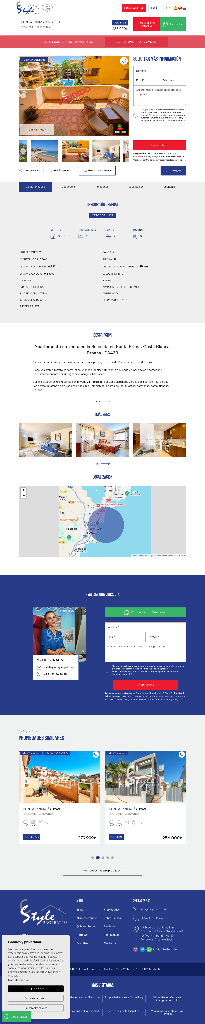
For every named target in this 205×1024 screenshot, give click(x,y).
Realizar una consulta (146, 24)
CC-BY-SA (180, 556)
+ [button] (23, 490)
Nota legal (82, 969)
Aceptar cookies (35, 988)
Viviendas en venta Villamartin (81, 997)
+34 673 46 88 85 (52, 674)
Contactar (110, 943)
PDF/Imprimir (60, 170)
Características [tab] (35, 186)
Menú (156, 8)
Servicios (109, 926)
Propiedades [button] (112, 909)
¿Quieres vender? (87, 918)
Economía (169, 186)
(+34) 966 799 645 (152, 918)
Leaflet (134, 556)
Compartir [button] (29, 170)
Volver (173, 170)
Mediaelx (154, 969)
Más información (18, 980)
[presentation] (152, 131)
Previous (22, 96)
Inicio (80, 909)
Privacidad (96, 969)
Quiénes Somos (86, 926)
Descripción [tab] (68, 186)
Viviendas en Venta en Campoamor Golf (167, 999)
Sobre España (112, 918)
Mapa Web (122, 969)
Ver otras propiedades (136, 41)
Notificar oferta (97, 170)
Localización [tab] (136, 186)
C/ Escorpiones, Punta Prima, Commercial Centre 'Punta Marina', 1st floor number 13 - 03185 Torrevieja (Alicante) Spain (162, 933)
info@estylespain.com (154, 909)
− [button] (23, 495)
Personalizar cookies (36, 998)
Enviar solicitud (134, 8)
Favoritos (82, 943)
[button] (102, 463)
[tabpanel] (59, 797)
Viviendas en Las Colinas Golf (81, 1011)
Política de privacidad (159, 115)
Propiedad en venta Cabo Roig (124, 997)
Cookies (109, 969)
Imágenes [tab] (103, 186)
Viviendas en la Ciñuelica (124, 1011)
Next (125, 96)
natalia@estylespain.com (56, 667)
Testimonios (111, 935)
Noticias (82, 935)
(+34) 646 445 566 (165, 949)
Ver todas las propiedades (102, 870)
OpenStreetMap (157, 556)
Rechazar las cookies (36, 1007)
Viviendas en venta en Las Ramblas (167, 1012)
